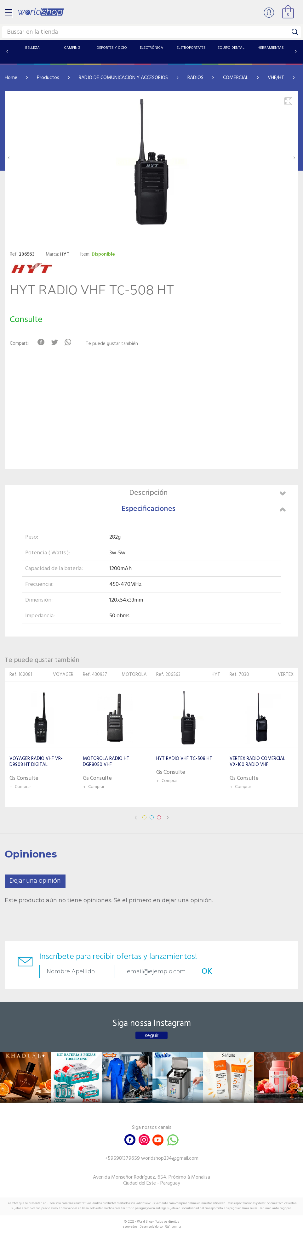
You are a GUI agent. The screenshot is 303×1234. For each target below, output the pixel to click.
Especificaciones (204, 509)
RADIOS (195, 78)
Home (11, 78)
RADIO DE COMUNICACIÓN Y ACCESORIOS (123, 78)
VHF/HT (276, 78)
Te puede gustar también (112, 344)
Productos (48, 78)
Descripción (207, 493)
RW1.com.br (173, 1227)
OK (207, 971)
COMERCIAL (235, 78)
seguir (151, 1035)
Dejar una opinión (35, 880)
